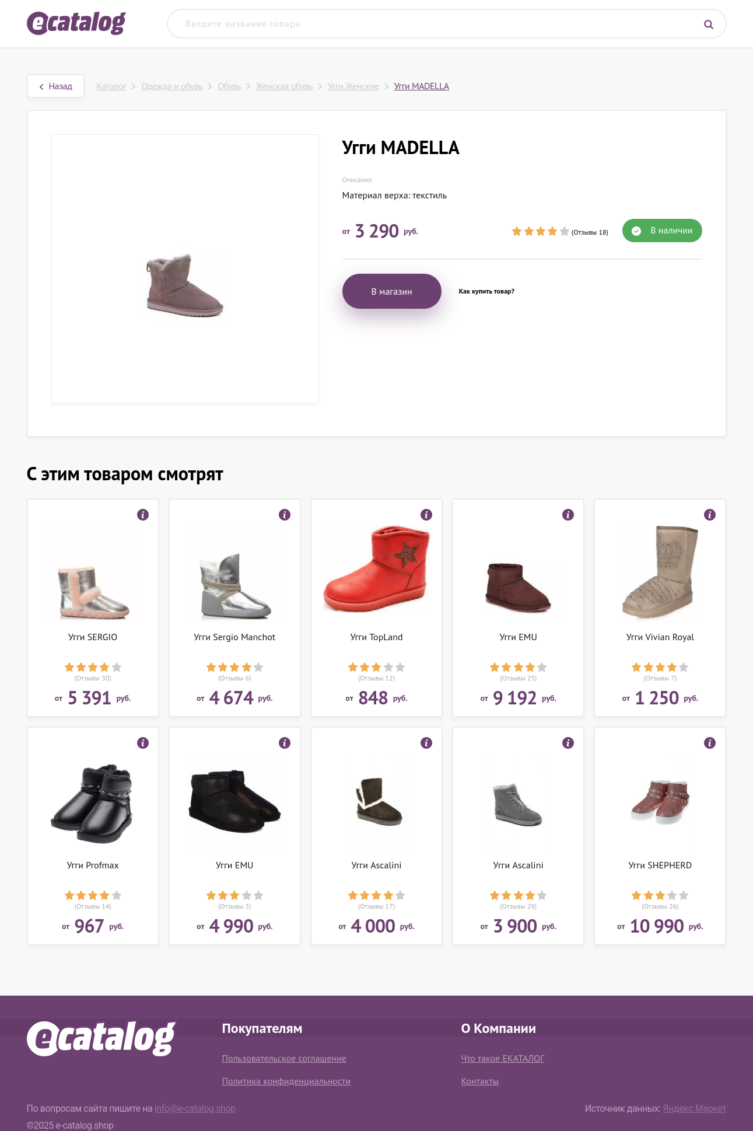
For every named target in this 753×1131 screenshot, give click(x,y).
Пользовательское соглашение (284, 1058)
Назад (56, 86)
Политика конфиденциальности (286, 1081)
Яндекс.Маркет (694, 1108)
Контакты (480, 1081)
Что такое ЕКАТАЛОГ (503, 1058)
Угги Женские (353, 86)
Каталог (111, 86)
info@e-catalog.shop (195, 1108)
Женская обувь (284, 86)
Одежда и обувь (171, 86)
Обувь (229, 86)
